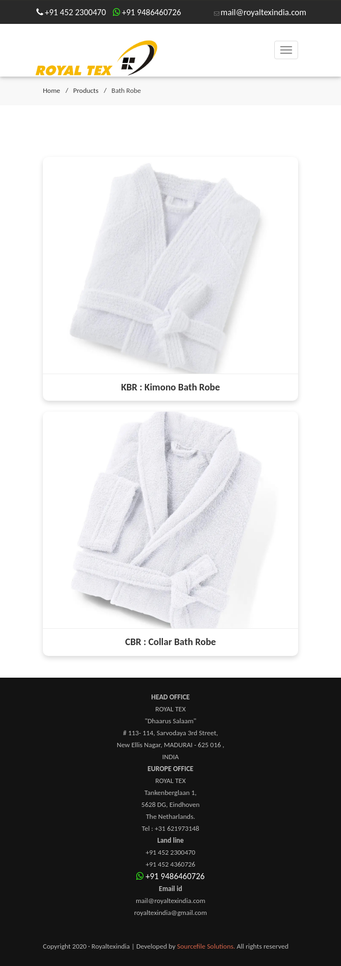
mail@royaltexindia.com (263, 12)
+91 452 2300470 (75, 12)
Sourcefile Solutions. (206, 946)
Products (86, 90)
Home (51, 90)
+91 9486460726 (151, 12)
